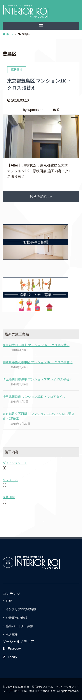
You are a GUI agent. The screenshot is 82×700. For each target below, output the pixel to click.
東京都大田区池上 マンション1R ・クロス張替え (36, 345)
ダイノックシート (15, 463)
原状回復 (9, 497)
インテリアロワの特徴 (21, 609)
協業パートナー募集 (19, 626)
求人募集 (12, 634)
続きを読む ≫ (41, 196)
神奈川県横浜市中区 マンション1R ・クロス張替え (38, 362)
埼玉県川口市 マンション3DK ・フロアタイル (34, 396)
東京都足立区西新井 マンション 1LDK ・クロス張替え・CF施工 (38, 416)
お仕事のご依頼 (16, 617)
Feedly (10, 657)
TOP (9, 601)
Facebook (12, 648)
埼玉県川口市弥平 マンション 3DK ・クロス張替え (37, 379)
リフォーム (10, 480)
